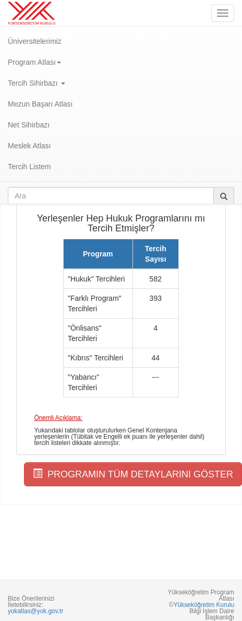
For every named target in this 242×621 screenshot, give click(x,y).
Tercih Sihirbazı (36, 83)
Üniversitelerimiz (35, 41)
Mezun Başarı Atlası (40, 104)
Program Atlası (34, 62)
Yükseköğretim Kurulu (204, 604)
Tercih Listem (29, 166)
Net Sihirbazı (29, 125)
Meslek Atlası (29, 146)
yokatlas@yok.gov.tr (35, 611)
